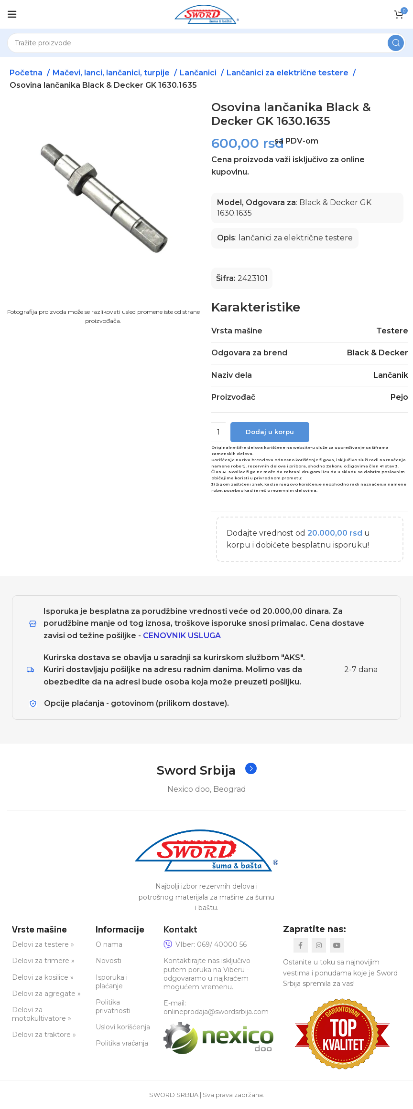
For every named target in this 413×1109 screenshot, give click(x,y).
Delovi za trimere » (43, 961)
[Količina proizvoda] (218, 432)
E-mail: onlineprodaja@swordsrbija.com (216, 1007)
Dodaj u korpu (270, 431)
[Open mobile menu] (12, 14)
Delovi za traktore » (44, 1035)
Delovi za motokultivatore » (41, 1014)
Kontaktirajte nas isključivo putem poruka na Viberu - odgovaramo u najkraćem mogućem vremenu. (206, 974)
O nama (109, 945)
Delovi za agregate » (46, 994)
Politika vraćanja (122, 1043)
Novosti (108, 961)
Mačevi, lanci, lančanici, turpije (112, 72)
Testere (392, 330)
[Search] (206, 43)
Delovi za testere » (43, 945)
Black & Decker (377, 352)
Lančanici (199, 72)
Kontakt (180, 929)
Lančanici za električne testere (288, 72)
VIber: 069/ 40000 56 (205, 945)
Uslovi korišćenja (123, 1027)
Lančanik (390, 375)
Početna (27, 72)
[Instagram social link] (319, 946)
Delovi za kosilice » (43, 977)
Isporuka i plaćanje (112, 981)
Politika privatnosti (113, 1007)
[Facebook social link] (300, 946)
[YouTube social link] (337, 946)
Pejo (399, 397)
